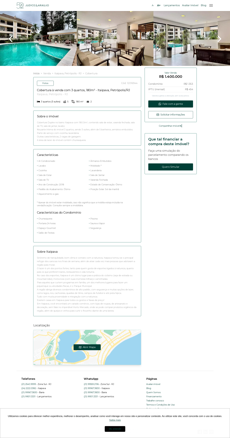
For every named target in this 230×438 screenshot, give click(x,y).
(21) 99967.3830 (29, 392)
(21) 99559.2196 (91, 384)
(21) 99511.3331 (28, 396)
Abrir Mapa (87, 347)
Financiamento (154, 396)
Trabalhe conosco (155, 400)
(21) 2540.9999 (28, 384)
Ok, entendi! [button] (115, 429)
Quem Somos (153, 392)
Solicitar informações (170, 114)
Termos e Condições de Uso (160, 404)
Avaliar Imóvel (190, 5)
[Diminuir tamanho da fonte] (152, 5)
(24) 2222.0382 (28, 388)
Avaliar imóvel (153, 384)
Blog (203, 5)
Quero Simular (170, 166)
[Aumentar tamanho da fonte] (158, 5)
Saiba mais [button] (115, 420)
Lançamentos (172, 5)
